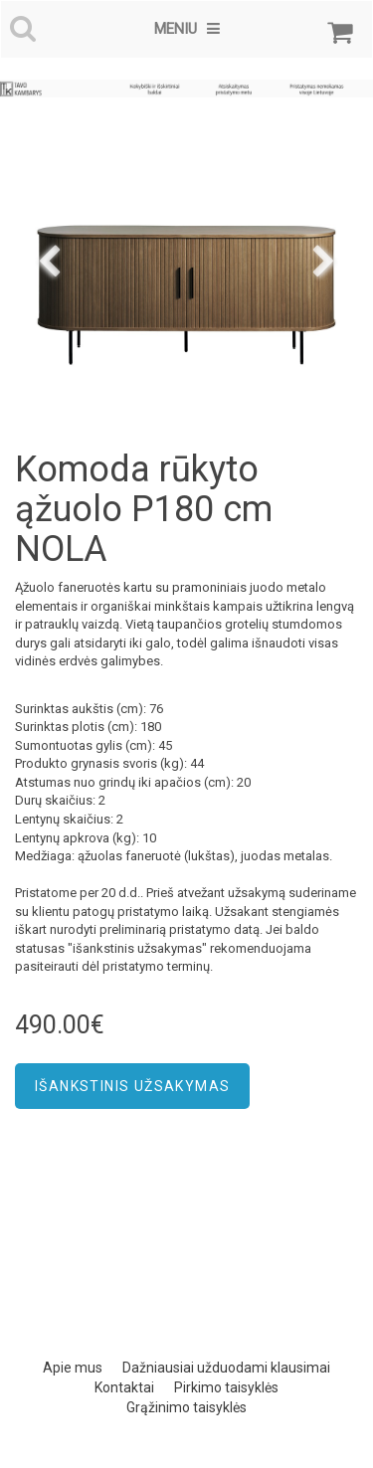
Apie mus (72, 1368)
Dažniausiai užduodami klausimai (226, 1368)
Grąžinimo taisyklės (186, 1407)
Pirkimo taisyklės (226, 1387)
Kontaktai (124, 1387)
